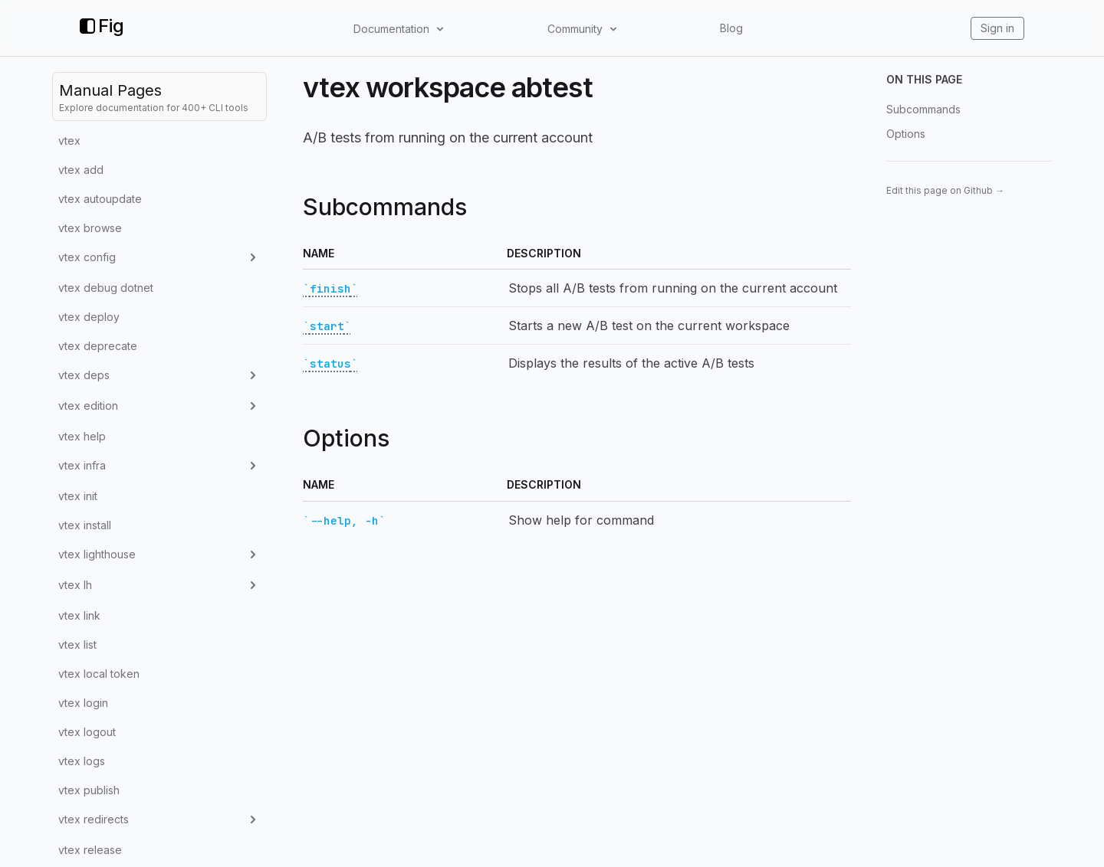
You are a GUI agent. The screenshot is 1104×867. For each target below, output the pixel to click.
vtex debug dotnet (105, 287)
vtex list (77, 644)
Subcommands (923, 109)
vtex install (84, 525)
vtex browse (90, 227)
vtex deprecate (97, 345)
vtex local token (99, 673)
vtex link (79, 615)
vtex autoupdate (100, 198)
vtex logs (81, 760)
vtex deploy (89, 316)
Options (905, 133)
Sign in (997, 27)
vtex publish (89, 790)
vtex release (90, 849)
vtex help (82, 436)
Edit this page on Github (945, 190)
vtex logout (87, 731)
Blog (731, 27)
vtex (69, 140)
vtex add (81, 169)
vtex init (77, 495)
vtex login (83, 702)
